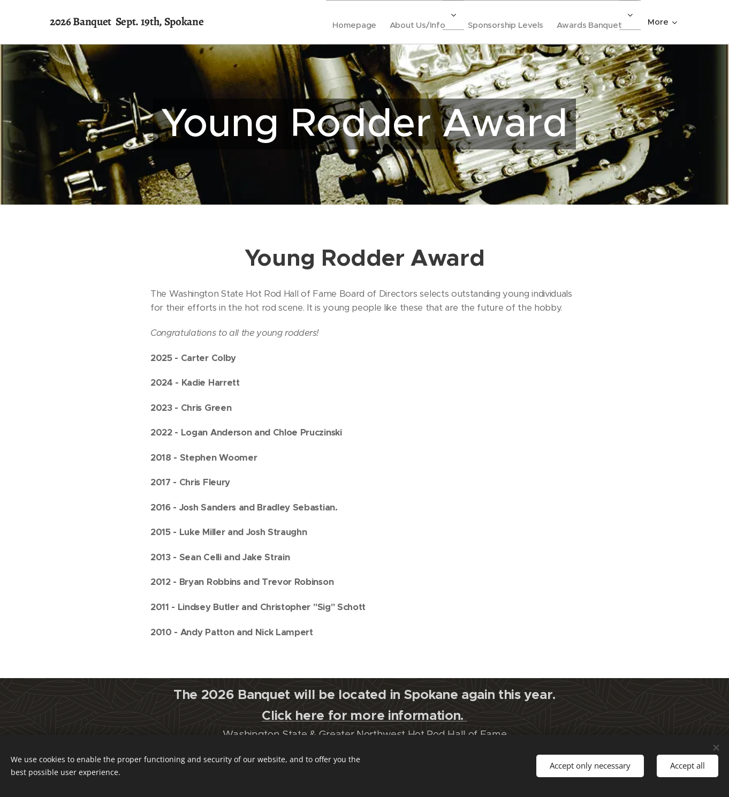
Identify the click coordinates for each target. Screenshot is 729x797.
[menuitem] (331, 22)
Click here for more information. (364, 715)
